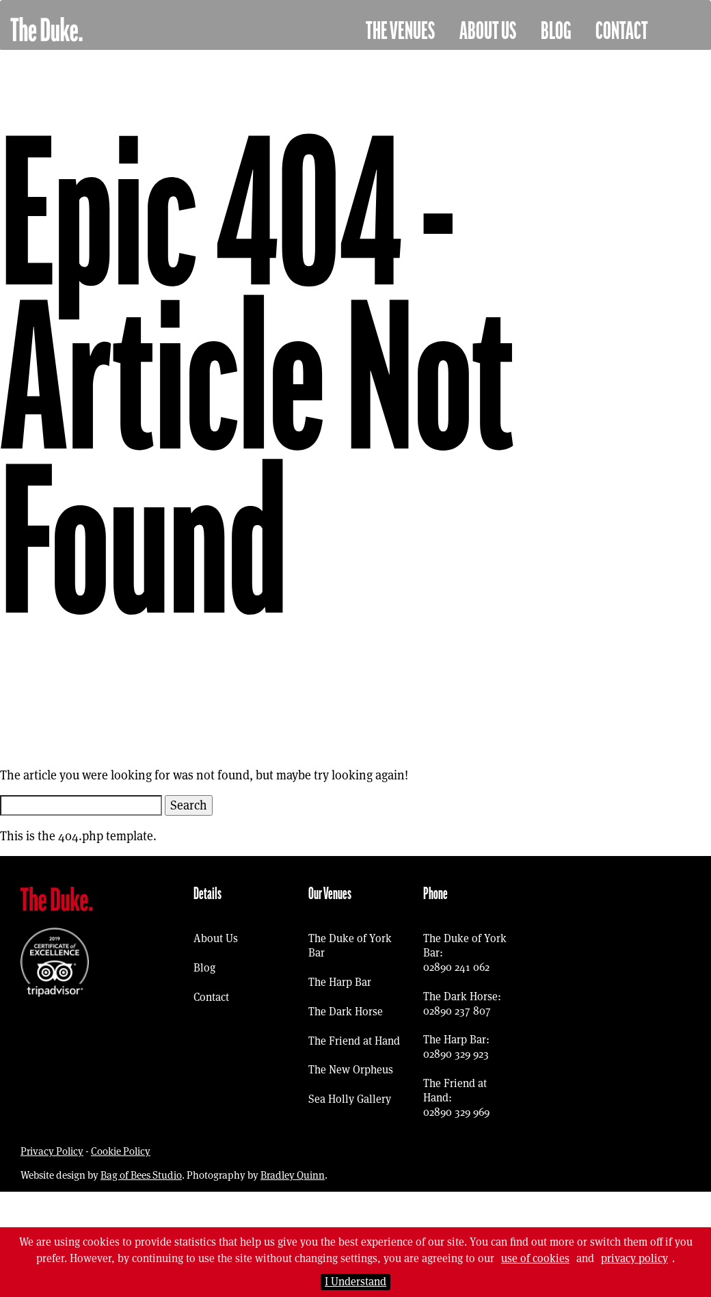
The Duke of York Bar (350, 945)
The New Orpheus (350, 1069)
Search (188, 805)
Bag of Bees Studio (141, 1174)
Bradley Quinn (292, 1174)
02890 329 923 (456, 1054)
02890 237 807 (457, 1011)
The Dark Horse (345, 1011)
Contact (621, 31)
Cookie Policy (120, 1151)
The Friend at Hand (354, 1041)
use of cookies (535, 1258)
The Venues (400, 31)
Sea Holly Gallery (349, 1099)
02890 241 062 (456, 967)
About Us (487, 31)
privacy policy (634, 1258)
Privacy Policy (52, 1151)
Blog (556, 31)
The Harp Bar (339, 982)
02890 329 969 (456, 1112)
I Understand (355, 1281)
